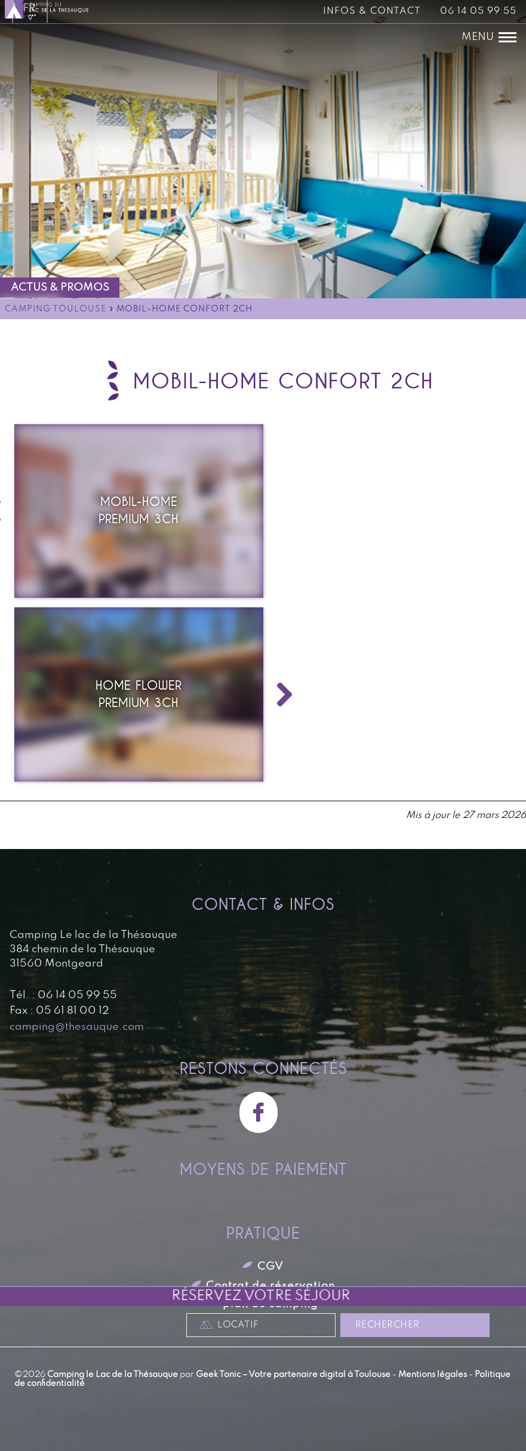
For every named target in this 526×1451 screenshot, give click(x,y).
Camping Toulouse (55, 309)
